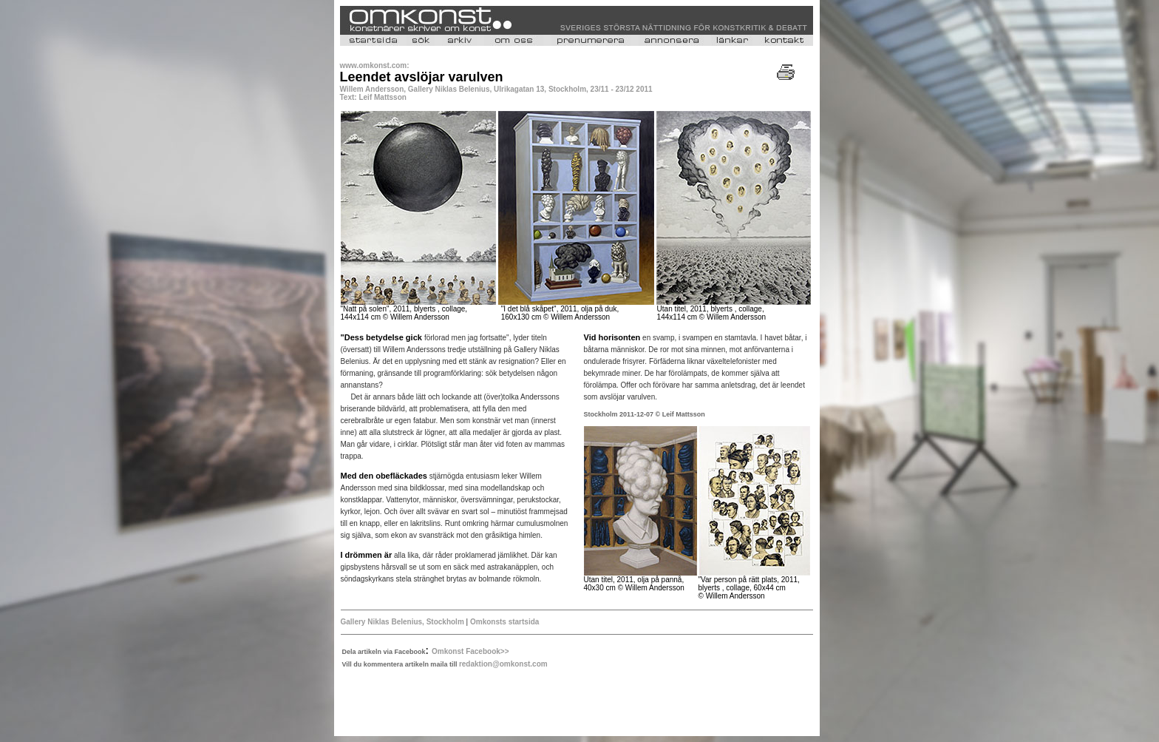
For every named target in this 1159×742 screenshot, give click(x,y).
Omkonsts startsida (503, 622)
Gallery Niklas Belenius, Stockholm (403, 622)
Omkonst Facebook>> (470, 651)
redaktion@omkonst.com (503, 664)
